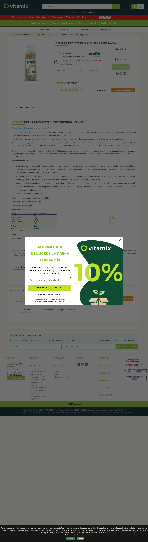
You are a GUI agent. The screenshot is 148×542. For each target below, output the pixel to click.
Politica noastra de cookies (74, 535)
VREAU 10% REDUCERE (49, 288)
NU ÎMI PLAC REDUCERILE (49, 295)
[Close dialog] (120, 240)
